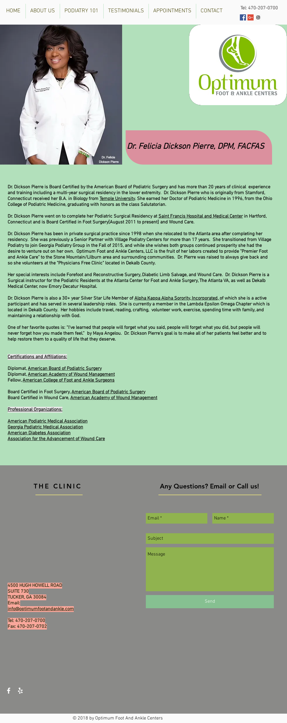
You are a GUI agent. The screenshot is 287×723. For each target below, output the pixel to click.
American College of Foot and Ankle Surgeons (69, 380)
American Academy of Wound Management (71, 374)
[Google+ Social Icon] (250, 17)
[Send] (210, 601)
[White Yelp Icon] (20, 691)
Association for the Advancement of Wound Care (56, 439)
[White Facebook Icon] (9, 691)
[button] (43, 11)
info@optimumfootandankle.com (41, 609)
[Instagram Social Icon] (258, 17)
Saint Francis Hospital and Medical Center (200, 216)
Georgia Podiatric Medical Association (45, 427)
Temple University (117, 199)
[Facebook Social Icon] (243, 17)
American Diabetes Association (39, 433)
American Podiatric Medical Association (48, 421)
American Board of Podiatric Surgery (65, 369)
